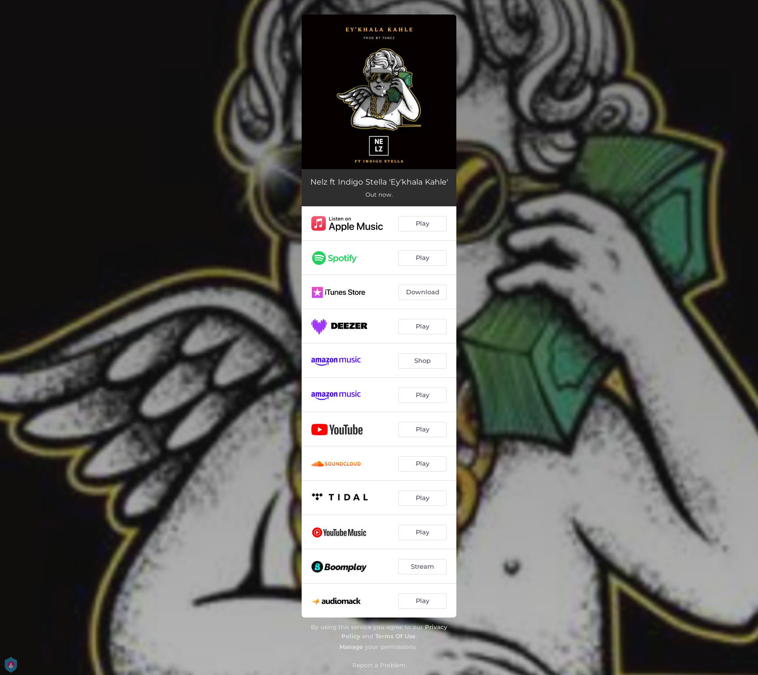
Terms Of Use (395, 636)
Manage (351, 646)
